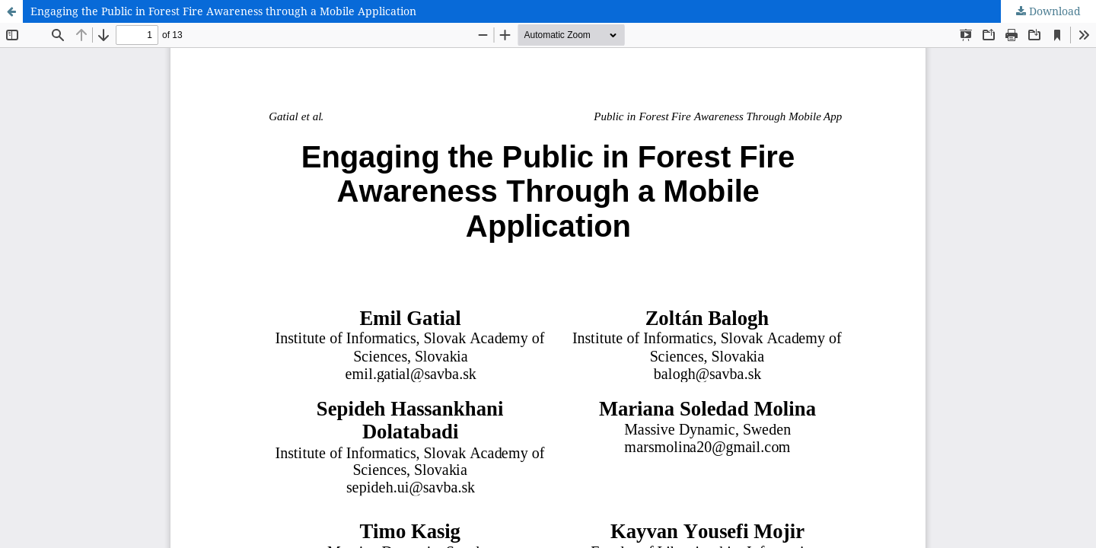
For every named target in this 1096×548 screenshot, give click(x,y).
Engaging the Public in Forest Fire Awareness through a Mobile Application (223, 11)
